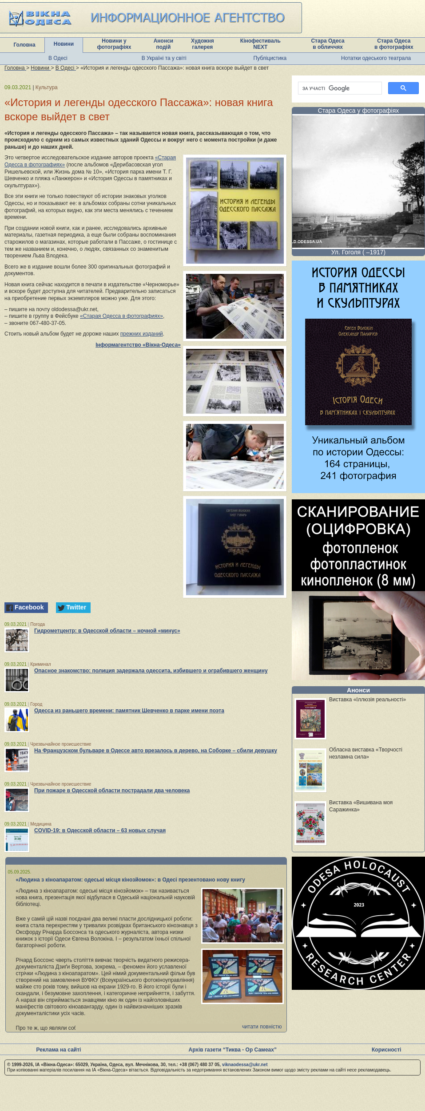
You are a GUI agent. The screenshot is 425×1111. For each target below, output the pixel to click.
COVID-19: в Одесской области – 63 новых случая (100, 830)
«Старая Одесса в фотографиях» (121, 316)
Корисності (386, 1050)
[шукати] (339, 88)
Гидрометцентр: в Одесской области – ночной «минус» (107, 631)
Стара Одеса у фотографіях (358, 110)
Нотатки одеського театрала (376, 58)
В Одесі (58, 58)
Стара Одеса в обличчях (327, 44)
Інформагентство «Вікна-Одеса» (138, 345)
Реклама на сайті (58, 1050)
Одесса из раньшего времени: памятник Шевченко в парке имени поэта (129, 711)
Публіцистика (270, 58)
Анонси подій (164, 44)
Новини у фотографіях (114, 44)
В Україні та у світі (164, 58)
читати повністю (262, 1027)
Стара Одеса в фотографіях (393, 44)
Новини (64, 44)
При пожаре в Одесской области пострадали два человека (112, 790)
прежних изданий (141, 334)
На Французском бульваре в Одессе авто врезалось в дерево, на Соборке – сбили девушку (155, 750)
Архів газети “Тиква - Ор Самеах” (232, 1050)
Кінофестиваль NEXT (260, 44)
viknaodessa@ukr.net (245, 1064)
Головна (24, 45)
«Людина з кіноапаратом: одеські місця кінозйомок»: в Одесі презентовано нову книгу (130, 880)
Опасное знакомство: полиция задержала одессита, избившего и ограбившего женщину (151, 671)
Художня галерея (202, 44)
